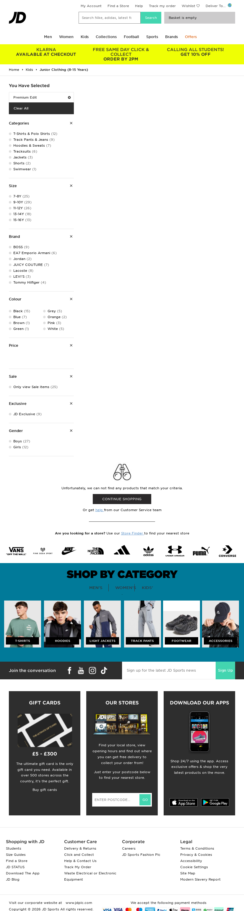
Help (139, 6)
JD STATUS (15, 867)
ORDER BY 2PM (121, 54)
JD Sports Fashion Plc (141, 855)
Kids (85, 37)
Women (66, 37)
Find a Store (118, 6)
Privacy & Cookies (196, 855)
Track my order (162, 6)
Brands (171, 37)
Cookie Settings (194, 867)
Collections (106, 37)
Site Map (187, 873)
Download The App (23, 873)
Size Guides (16, 855)
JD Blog (12, 879)
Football (131, 37)
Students (13, 848)
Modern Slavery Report (200, 879)
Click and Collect (79, 855)
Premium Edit (42, 97)
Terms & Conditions (197, 848)
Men (48, 37)
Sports (152, 37)
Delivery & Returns (80, 848)
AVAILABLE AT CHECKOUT (46, 52)
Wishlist (188, 6)
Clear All (21, 108)
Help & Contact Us (80, 861)
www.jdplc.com (78, 903)
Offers (191, 37)
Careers (129, 848)
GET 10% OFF (195, 52)
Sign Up (225, 670)
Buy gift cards (44, 790)
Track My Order (77, 867)
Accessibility (191, 861)
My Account (91, 6)
